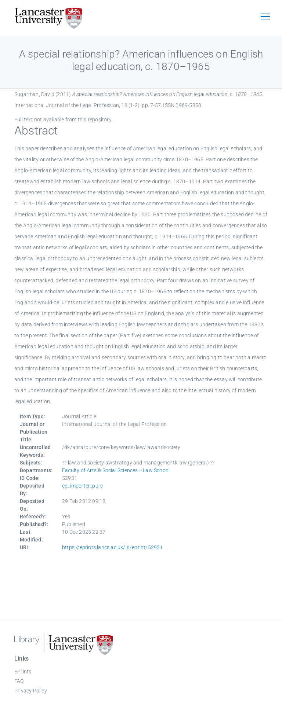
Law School (156, 470)
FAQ (19, 681)
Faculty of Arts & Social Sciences (100, 470)
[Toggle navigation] (265, 17)
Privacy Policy (30, 691)
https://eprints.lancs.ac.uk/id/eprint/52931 (112, 547)
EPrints (22, 672)
